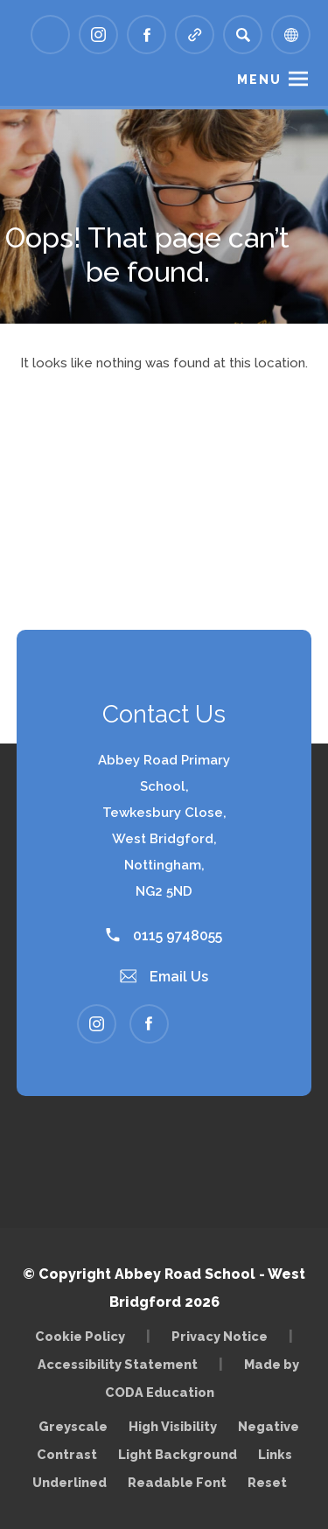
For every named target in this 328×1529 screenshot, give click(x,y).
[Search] (242, 34)
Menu (259, 80)
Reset (267, 1482)
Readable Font (177, 1482)
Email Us (164, 976)
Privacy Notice (219, 1336)
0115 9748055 (164, 935)
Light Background (177, 1454)
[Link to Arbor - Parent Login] (50, 34)
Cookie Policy (80, 1336)
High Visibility (173, 1426)
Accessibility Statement (118, 1364)
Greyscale (73, 1426)
